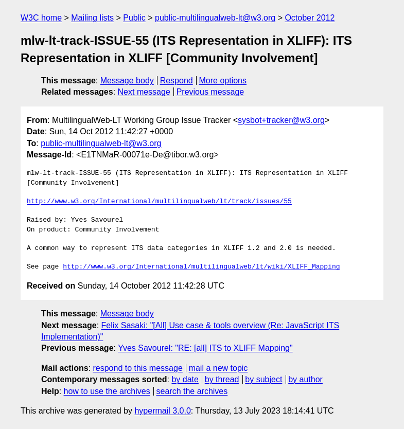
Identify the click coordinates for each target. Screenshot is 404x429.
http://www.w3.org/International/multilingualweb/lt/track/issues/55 (159, 201)
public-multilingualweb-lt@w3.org (215, 17)
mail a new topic (218, 368)
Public (134, 17)
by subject (263, 379)
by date (184, 379)
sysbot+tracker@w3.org (281, 120)
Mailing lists (92, 17)
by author (305, 379)
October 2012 (310, 17)
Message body (127, 80)
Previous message (210, 91)
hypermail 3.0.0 (162, 410)
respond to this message (137, 368)
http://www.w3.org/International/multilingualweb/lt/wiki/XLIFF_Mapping (201, 267)
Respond (176, 80)
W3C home (41, 17)
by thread (222, 379)
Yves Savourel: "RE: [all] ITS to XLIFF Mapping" (205, 348)
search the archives (192, 391)
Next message (144, 91)
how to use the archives (107, 391)
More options (223, 80)
